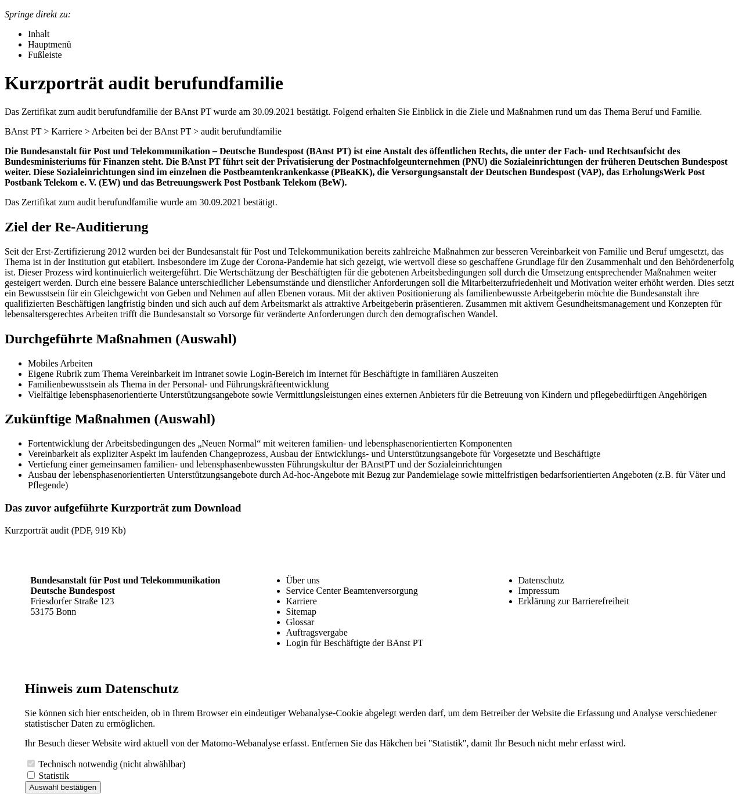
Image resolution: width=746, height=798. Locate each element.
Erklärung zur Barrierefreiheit (573, 601)
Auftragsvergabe (317, 632)
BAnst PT (23, 131)
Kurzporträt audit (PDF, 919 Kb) (65, 530)
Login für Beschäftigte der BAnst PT (355, 643)
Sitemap (301, 611)
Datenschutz (541, 580)
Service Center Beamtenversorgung (352, 591)
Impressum (539, 591)
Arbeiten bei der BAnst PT (141, 131)
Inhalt (38, 34)
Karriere (66, 131)
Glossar (300, 622)
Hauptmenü (49, 44)
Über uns (303, 580)
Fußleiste (45, 55)
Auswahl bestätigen (63, 787)
